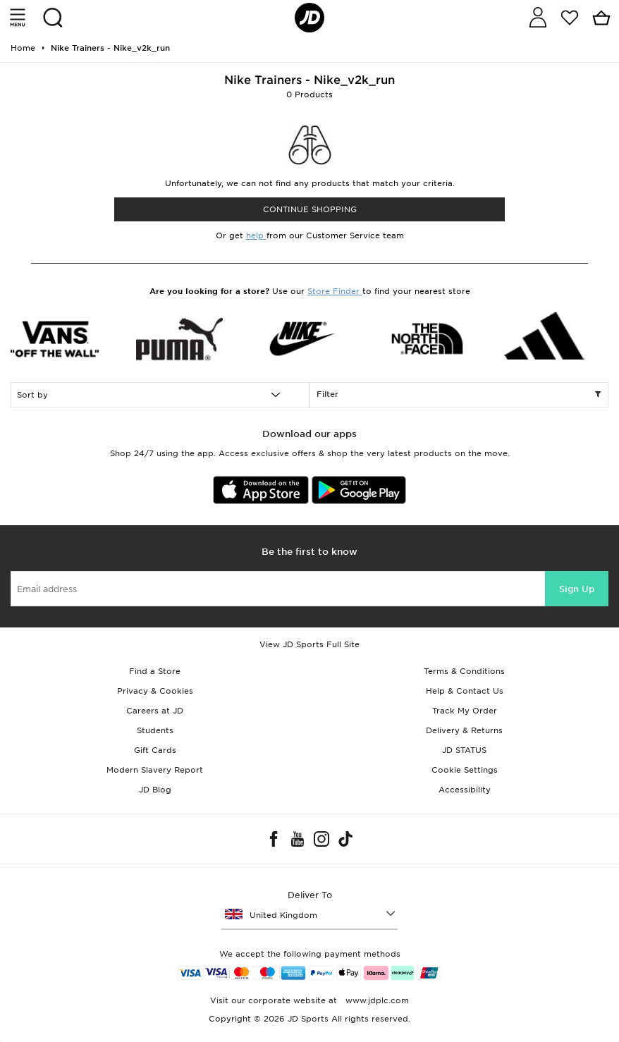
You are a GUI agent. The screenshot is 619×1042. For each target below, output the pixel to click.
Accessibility (465, 790)
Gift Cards (155, 750)
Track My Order (464, 711)
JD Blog (155, 790)
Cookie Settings (464, 770)
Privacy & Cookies (155, 691)
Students (155, 730)
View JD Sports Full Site (309, 644)
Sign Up (576, 589)
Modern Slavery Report (154, 770)
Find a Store (154, 671)
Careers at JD (154, 711)
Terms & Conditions (464, 671)
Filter (459, 395)
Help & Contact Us (464, 691)
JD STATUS (464, 750)
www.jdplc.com (376, 1000)
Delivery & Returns (464, 730)
